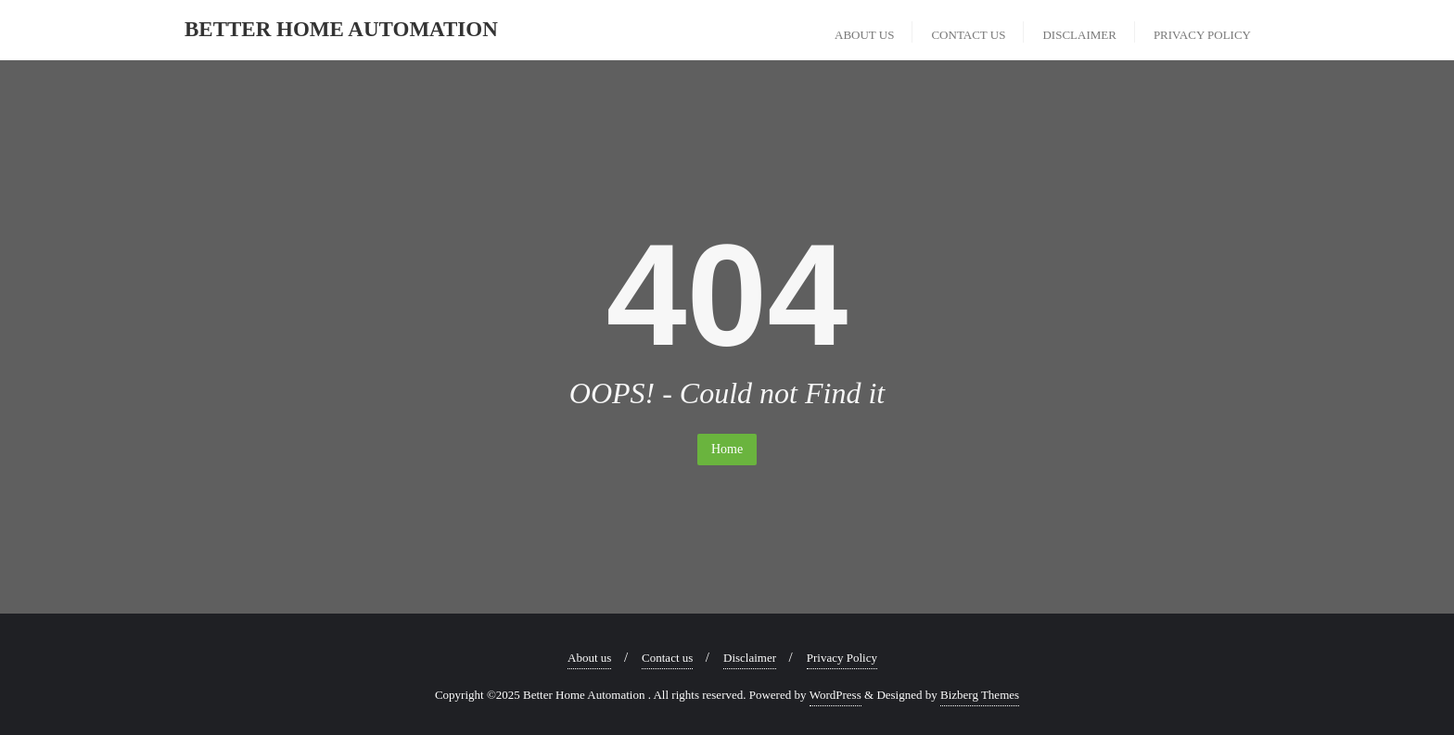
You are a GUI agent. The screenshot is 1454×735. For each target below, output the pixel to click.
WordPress (835, 695)
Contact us (667, 658)
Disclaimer (749, 658)
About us (589, 658)
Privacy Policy (842, 658)
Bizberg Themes (979, 695)
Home (727, 449)
